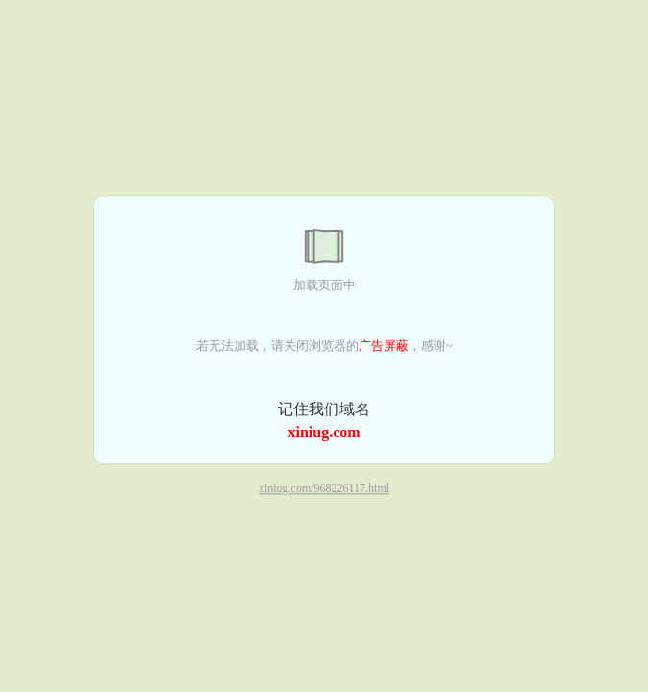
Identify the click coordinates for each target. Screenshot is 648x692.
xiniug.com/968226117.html (324, 489)
